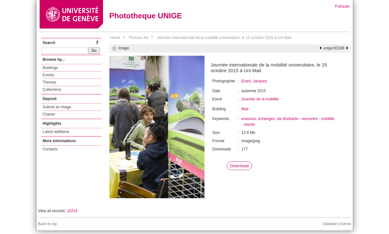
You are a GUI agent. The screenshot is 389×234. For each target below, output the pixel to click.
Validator (330, 224)
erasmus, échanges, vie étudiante (270, 119)
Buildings (50, 68)
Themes (49, 82)
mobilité (327, 119)
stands (249, 124)
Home (115, 37)
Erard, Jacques (254, 81)
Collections (52, 89)
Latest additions (56, 132)
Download (239, 165)
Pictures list (138, 37)
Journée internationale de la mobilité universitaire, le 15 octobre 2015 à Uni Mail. (224, 37)
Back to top (47, 224)
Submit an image (57, 107)
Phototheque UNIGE (145, 15)
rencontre (310, 119)
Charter (49, 114)
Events (49, 75)
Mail (245, 109)
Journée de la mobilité (260, 99)
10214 (72, 211)
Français (342, 6)
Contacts (50, 149)
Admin (345, 224)
